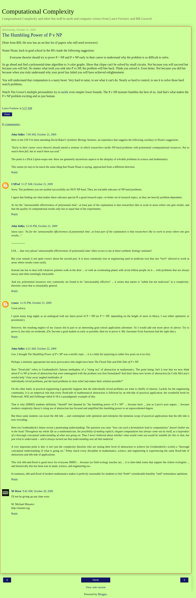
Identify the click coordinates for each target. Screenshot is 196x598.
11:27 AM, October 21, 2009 (37, 184)
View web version (96, 587)
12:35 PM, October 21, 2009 (35, 302)
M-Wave (16, 491)
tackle (64, 92)
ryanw (15, 302)
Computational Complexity (38, 11)
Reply (14, 172)
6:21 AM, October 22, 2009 (41, 348)
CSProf (15, 184)
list (52, 42)
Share (7, 114)
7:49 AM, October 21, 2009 (41, 134)
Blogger (102, 594)
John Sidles (18, 134)
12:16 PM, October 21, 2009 (41, 226)
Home (96, 580)
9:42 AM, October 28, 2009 (38, 491)
